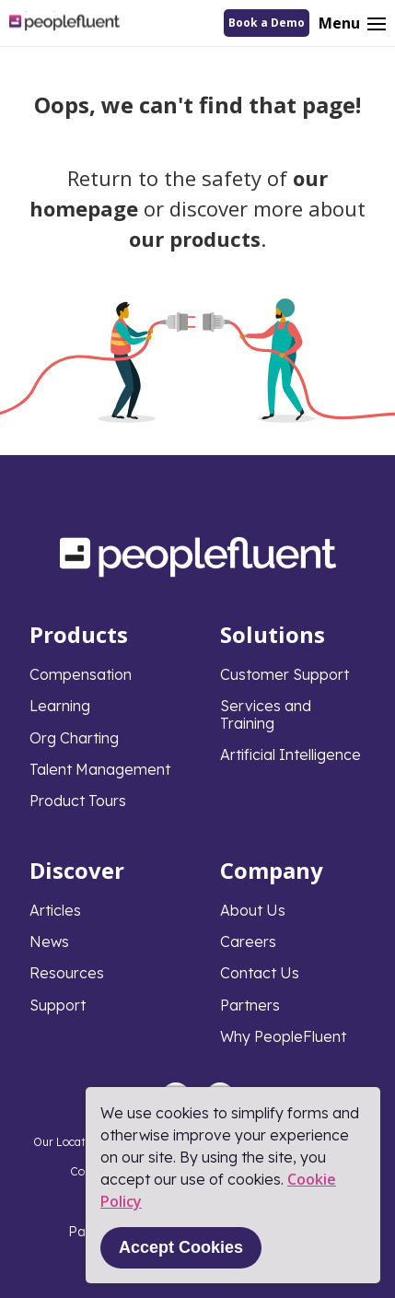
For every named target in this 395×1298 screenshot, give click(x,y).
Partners (250, 1005)
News (49, 941)
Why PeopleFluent (283, 1036)
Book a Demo (266, 22)
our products (195, 238)
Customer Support (284, 674)
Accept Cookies (181, 1247)
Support (57, 1005)
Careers (248, 941)
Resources (66, 973)
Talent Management (99, 769)
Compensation (80, 674)
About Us (252, 910)
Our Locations (70, 1142)
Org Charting (74, 738)
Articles (55, 910)
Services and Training (265, 713)
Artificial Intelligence (290, 754)
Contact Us (259, 973)
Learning (59, 705)
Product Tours (77, 800)
